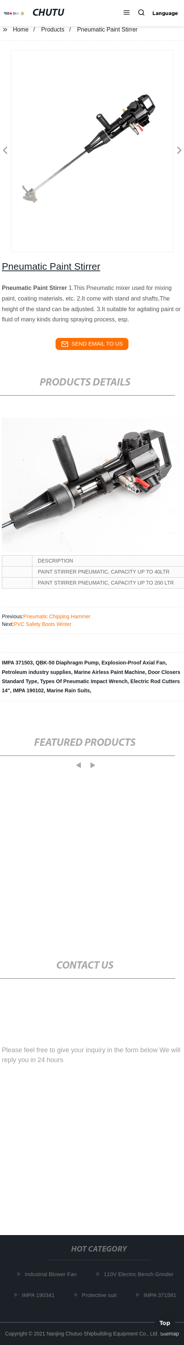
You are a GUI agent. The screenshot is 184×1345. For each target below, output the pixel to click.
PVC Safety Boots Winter (42, 624)
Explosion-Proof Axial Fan (134, 663)
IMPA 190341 (39, 1295)
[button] (126, 13)
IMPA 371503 (17, 663)
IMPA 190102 (28, 690)
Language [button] (165, 13)
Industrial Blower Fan (52, 1274)
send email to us (92, 344)
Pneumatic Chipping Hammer (57, 616)
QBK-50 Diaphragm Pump (67, 663)
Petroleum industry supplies (36, 672)
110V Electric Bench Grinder (139, 1274)
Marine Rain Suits (68, 690)
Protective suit (100, 1295)
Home (21, 29)
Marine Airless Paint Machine (109, 672)
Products (52, 29)
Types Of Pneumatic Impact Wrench (84, 681)
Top (164, 1322)
